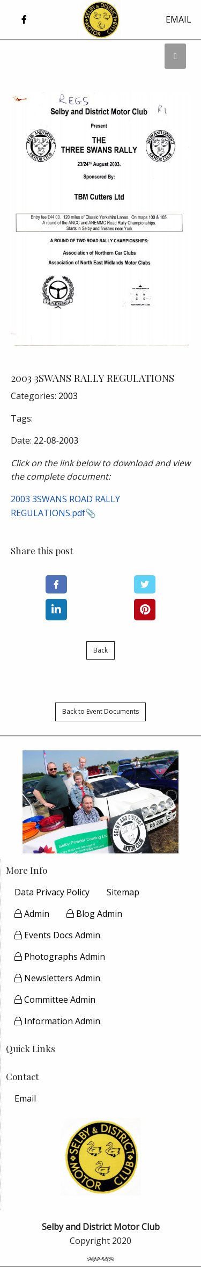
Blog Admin (94, 914)
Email (25, 1098)
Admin (31, 914)
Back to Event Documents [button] (100, 711)
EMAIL (178, 19)
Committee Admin (54, 999)
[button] (24, 19)
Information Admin (57, 1021)
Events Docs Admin (57, 935)
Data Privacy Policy (52, 892)
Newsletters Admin (57, 978)
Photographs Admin (59, 956)
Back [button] (100, 650)
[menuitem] (25, 1098)
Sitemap (123, 892)
